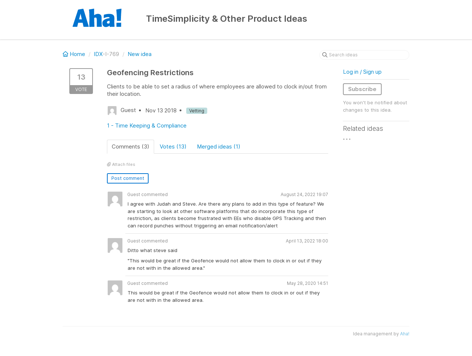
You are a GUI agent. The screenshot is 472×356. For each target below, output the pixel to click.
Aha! (404, 333)
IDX (98, 53)
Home (75, 53)
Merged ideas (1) (218, 146)
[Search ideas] (364, 55)
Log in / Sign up (362, 71)
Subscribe (362, 89)
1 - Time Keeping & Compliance (147, 125)
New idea (140, 53)
